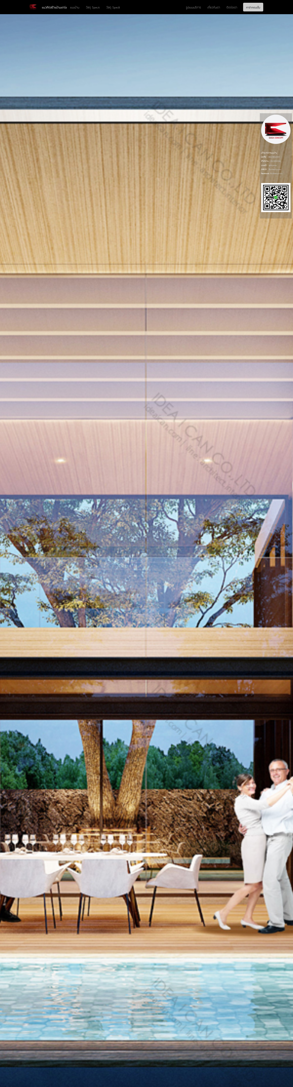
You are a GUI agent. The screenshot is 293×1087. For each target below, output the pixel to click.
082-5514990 (273, 156)
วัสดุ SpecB (113, 7)
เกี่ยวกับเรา (213, 7)
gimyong (273, 165)
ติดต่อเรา (231, 7)
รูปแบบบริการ (193, 7)
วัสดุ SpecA (93, 7)
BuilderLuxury (275, 169)
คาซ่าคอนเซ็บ (253, 7)
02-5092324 (276, 160)
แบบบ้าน (74, 7)
